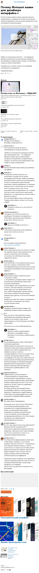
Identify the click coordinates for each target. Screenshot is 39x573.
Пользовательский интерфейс (15, 518)
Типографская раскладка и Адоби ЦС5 (11, 119)
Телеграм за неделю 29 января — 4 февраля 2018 (29, 132)
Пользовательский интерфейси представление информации (12, 550)
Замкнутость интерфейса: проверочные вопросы (9, 132)
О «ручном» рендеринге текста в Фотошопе (13, 105)
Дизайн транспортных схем (13, 542)
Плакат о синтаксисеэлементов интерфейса (13, 555)
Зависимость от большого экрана (10, 114)
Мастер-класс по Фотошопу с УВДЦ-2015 (18, 93)
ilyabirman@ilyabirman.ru (7, 567)
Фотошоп (9, 73)
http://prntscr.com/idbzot (12, 245)
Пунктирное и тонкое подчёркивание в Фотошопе (11, 124)
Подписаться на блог (7, 71)
